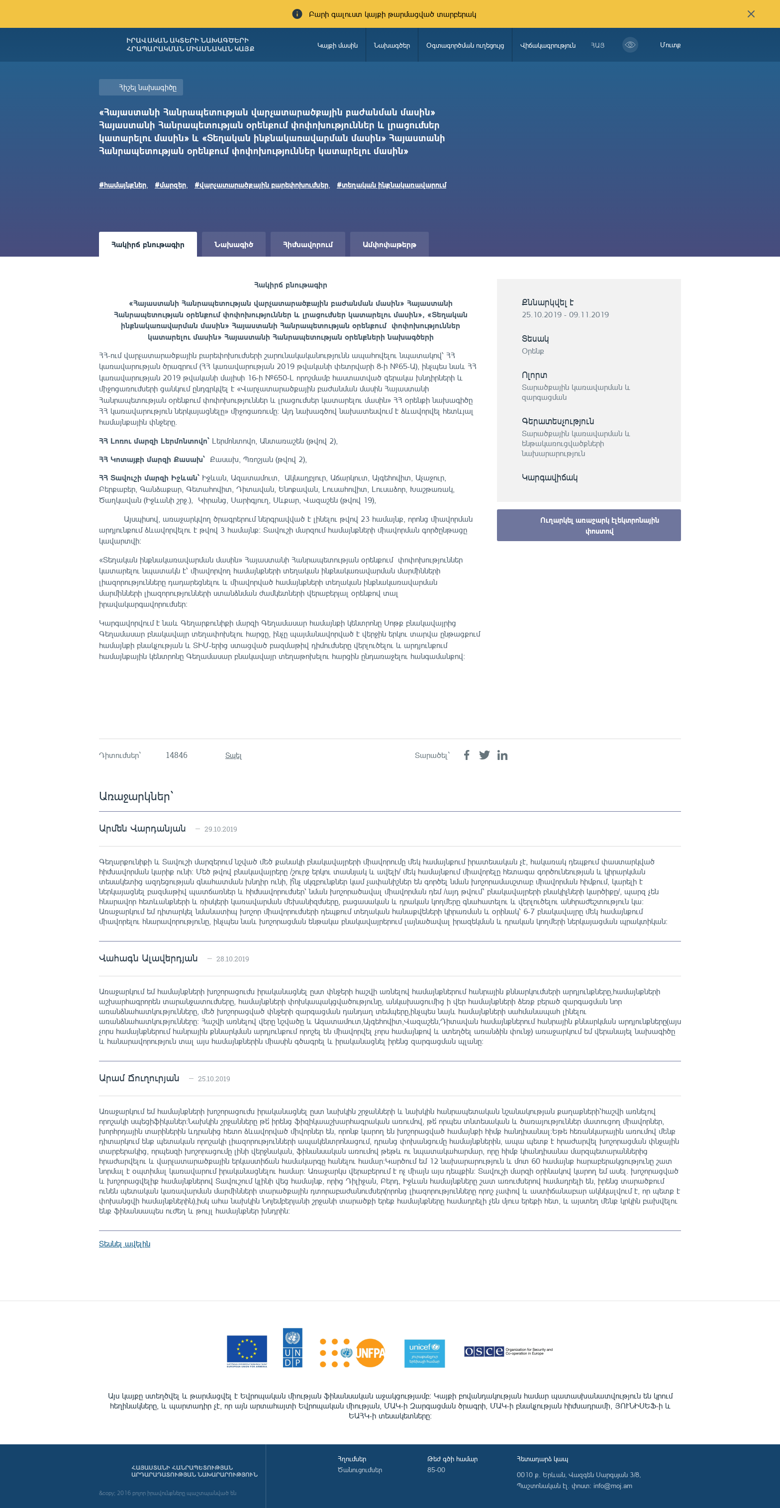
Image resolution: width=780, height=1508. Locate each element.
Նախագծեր (392, 45)
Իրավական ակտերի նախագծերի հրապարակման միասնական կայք (190, 44)
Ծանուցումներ (360, 1469)
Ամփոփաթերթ (389, 244)
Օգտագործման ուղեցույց (465, 45)
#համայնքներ (122, 184)
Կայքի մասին (337, 45)
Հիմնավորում (308, 244)
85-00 (436, 1469)
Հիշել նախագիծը (148, 87)
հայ (598, 45)
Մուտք (670, 44)
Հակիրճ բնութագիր (148, 244)
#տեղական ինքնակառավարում (391, 184)
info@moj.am (612, 1485)
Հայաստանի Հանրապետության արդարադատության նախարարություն (194, 1471)
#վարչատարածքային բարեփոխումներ (261, 184)
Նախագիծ (233, 244)
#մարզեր (170, 184)
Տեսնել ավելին (124, 1243)
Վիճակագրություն (548, 45)
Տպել (233, 755)
